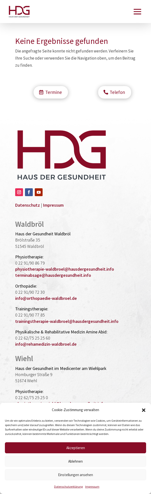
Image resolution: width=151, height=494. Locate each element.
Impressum (92, 486)
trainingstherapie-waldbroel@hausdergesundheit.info (66, 321)
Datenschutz (27, 205)
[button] (143, 410)
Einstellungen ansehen (75, 474)
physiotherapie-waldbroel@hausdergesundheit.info (64, 269)
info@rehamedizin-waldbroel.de (46, 344)
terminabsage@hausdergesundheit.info (53, 275)
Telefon (117, 92)
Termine (53, 92)
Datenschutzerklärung (68, 486)
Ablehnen (75, 461)
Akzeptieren (75, 447)
